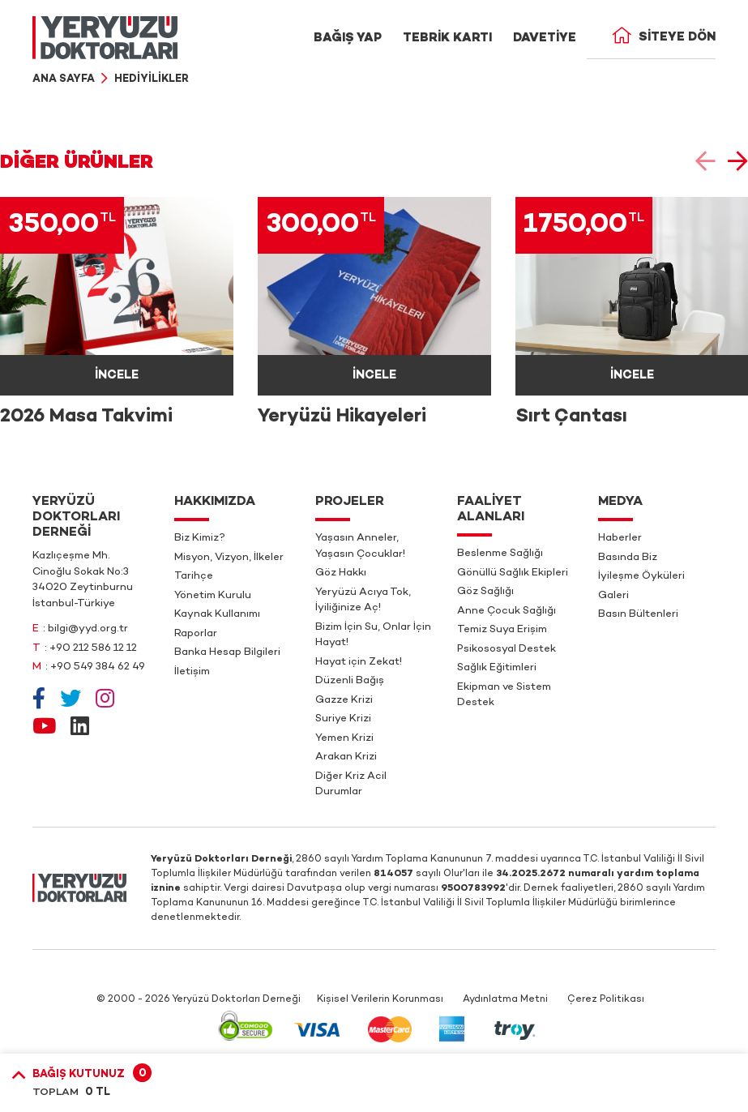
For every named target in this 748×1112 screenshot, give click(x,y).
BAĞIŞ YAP (348, 38)
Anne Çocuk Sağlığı (506, 611)
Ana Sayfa (63, 79)
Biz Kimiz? (199, 538)
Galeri (613, 595)
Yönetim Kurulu (212, 595)
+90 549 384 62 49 (97, 667)
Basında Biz (627, 557)
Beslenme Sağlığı (500, 553)
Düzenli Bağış (349, 680)
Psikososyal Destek (506, 649)
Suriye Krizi (343, 718)
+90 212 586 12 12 (93, 648)
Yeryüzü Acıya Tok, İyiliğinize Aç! (363, 600)
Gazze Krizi (344, 700)
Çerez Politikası (605, 999)
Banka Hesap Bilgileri (227, 652)
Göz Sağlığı (485, 591)
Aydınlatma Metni (505, 999)
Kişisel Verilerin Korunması (380, 999)
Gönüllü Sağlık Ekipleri (512, 573)
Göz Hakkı (340, 573)
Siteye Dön (663, 37)
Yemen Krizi (344, 738)
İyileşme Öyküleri (641, 576)
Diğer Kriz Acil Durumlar (351, 784)
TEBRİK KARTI (447, 38)
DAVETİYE (544, 38)
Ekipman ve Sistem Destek (504, 695)
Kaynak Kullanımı (217, 614)
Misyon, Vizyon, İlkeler (229, 557)
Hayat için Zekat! (358, 662)
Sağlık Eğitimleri (496, 667)
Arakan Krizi (346, 757)
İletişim (192, 671)
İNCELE (117, 375)
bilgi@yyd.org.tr (88, 628)
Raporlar (195, 633)
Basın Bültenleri (638, 614)
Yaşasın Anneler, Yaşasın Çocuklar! (360, 546)
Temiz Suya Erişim (502, 629)
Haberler (620, 538)
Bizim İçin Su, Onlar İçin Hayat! (373, 635)
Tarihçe (193, 576)
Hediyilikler (151, 79)
